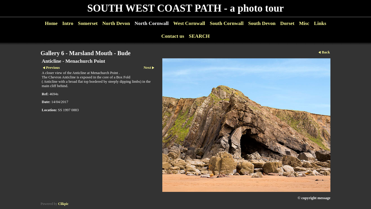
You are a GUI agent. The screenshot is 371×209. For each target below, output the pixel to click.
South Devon (262, 23)
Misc (304, 23)
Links (320, 23)
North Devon (116, 23)
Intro (67, 23)
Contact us (172, 36)
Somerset (88, 23)
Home (51, 23)
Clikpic (63, 204)
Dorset (287, 23)
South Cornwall (227, 23)
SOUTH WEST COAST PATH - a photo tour (185, 8)
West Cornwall (189, 23)
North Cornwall (151, 23)
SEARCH (199, 36)
